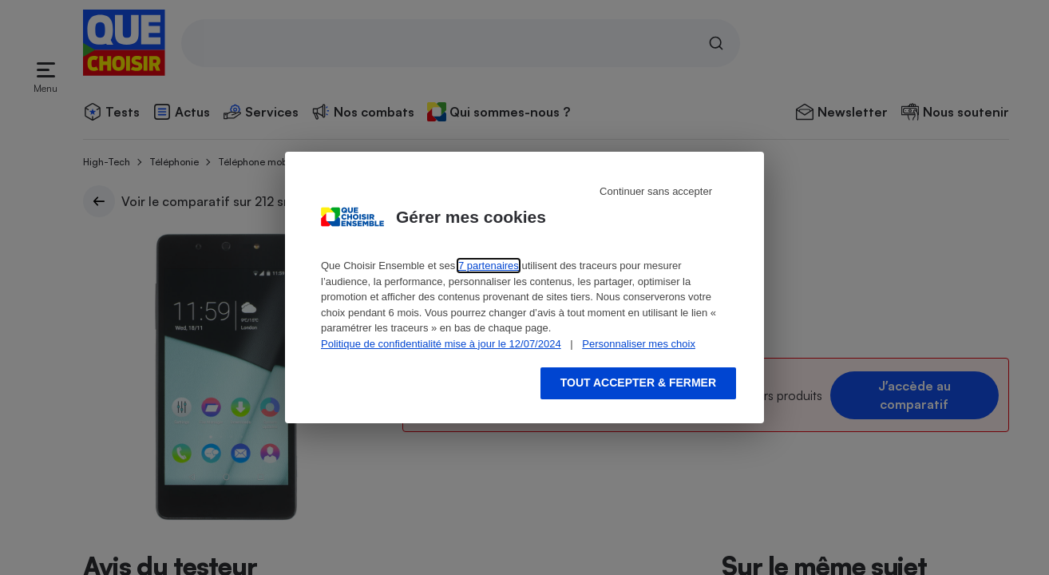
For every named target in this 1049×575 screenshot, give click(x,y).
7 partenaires (488, 266)
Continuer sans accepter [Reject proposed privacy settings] (656, 191)
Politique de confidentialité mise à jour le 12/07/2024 (441, 344)
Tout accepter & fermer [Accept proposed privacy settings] (638, 382)
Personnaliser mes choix (638, 344)
